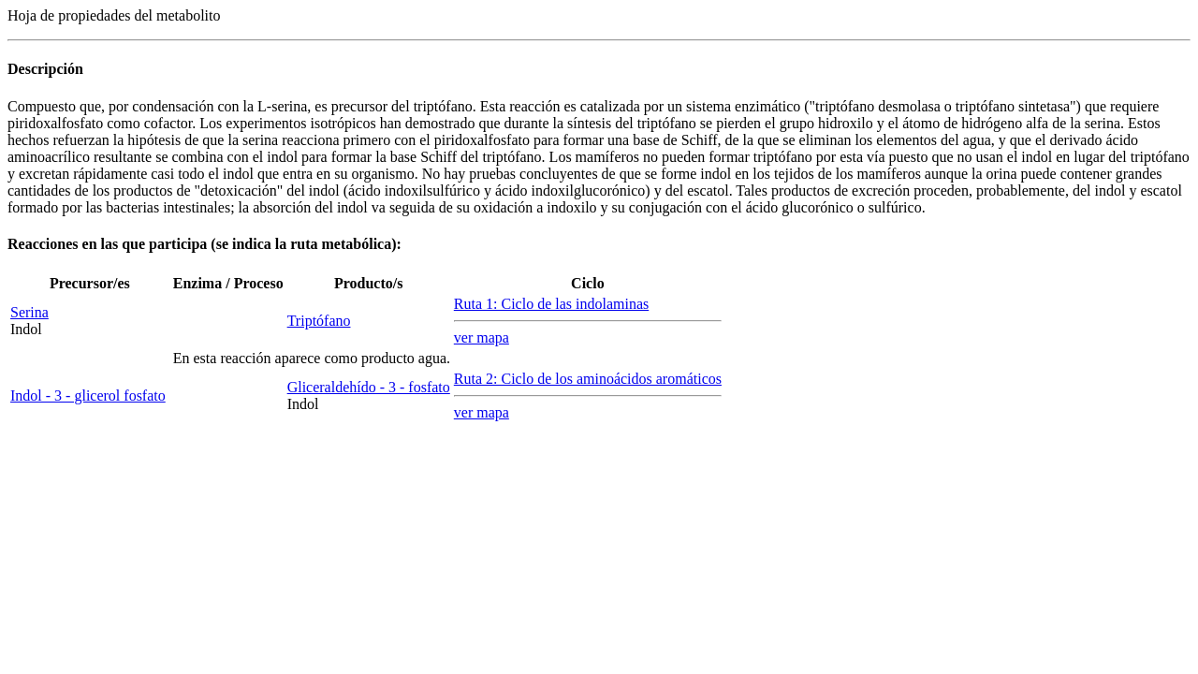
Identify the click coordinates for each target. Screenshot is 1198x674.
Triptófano (319, 321)
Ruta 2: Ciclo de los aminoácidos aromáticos (588, 379)
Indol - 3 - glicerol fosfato (88, 395)
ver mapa (481, 337)
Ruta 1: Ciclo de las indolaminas (551, 304)
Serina (29, 312)
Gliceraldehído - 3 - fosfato (368, 387)
